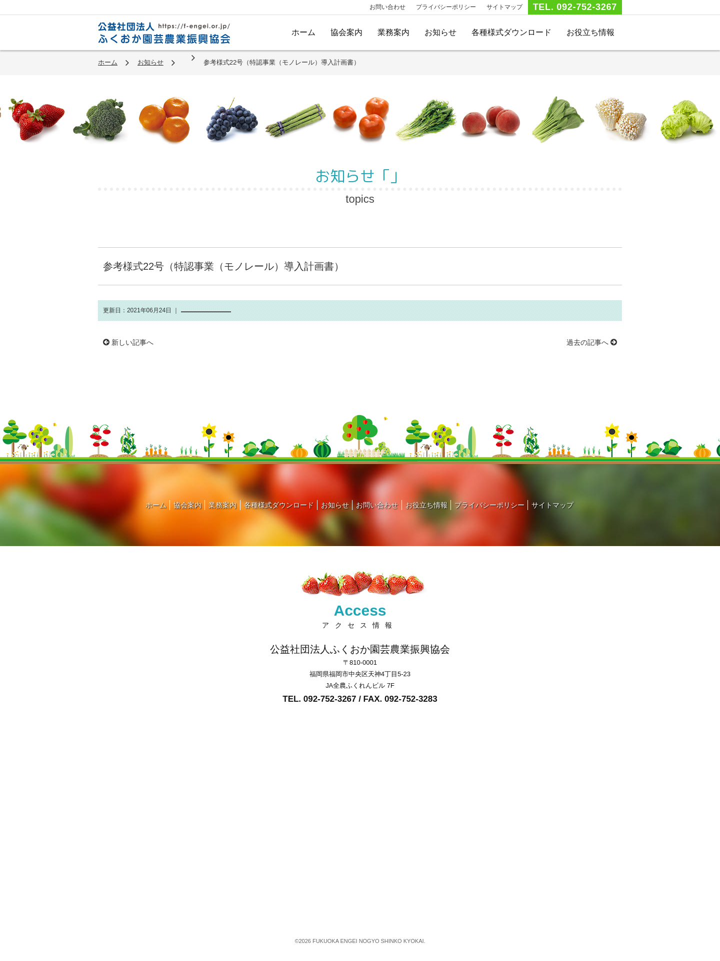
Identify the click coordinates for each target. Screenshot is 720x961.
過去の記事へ (591, 342)
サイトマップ (504, 7)
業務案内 (394, 32)
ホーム (304, 32)
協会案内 (346, 32)
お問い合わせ (388, 7)
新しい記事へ (128, 342)
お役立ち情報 (590, 32)
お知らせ (440, 32)
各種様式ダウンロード (512, 32)
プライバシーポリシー (446, 7)
